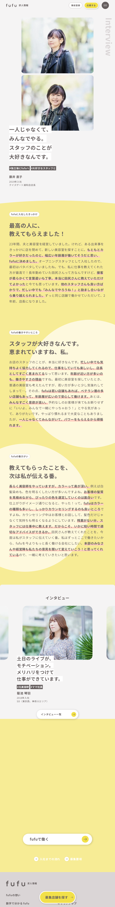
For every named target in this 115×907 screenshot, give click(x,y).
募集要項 (76, 859)
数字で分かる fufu (17, 903)
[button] (108, 629)
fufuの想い (13, 895)
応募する (91, 5)
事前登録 (75, 5)
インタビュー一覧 (51, 714)
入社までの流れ (50, 859)
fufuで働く (39, 839)
